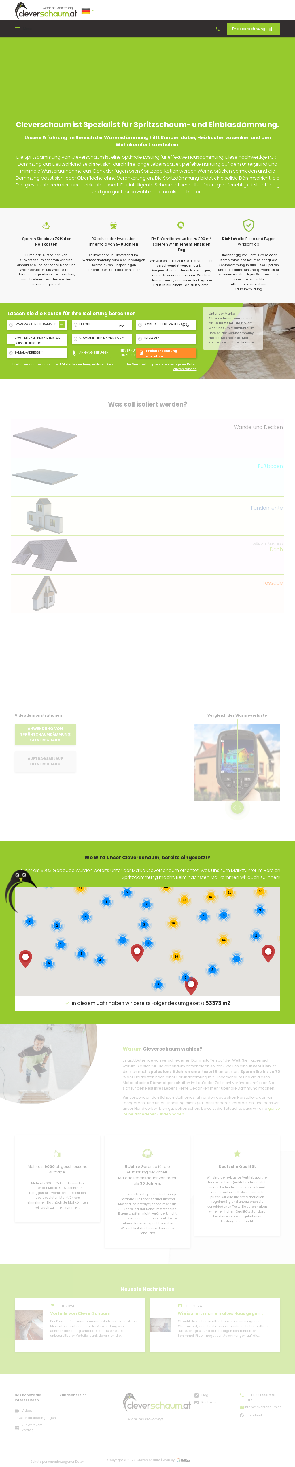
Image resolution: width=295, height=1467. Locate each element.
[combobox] (39, 324)
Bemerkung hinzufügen (126, 352)
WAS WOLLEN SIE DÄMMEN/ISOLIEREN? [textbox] (40, 324)
